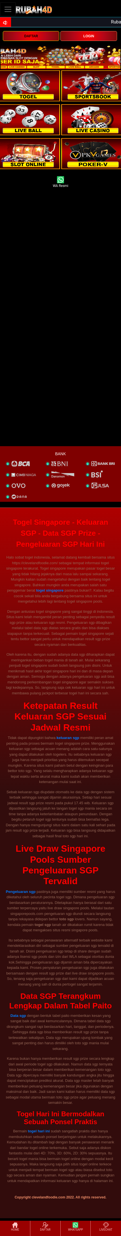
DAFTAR (31, 36)
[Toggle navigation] (8, 9)
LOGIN (88, 36)
